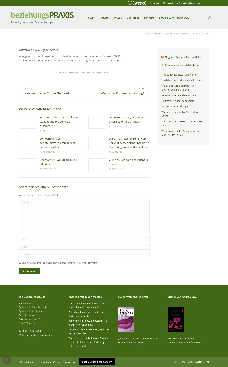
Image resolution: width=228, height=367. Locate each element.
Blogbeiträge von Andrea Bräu (182, 57)
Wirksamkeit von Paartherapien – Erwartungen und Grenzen (179, 87)
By (83, 72)
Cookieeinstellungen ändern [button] (97, 361)
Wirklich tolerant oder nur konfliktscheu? (182, 80)
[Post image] (27, 122)
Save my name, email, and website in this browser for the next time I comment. (60, 262)
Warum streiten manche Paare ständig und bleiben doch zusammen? (59, 121)
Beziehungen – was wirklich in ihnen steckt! (180, 67)
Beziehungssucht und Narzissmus (179, 95)
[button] (7, 360)
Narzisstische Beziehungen (175, 106)
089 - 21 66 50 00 (32, 330)
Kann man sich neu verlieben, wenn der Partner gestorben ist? (89, 331)
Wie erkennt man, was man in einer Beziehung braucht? (127, 119)
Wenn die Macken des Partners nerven (128, 162)
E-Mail (154, 2)
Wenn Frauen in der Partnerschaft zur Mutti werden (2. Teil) (181, 132)
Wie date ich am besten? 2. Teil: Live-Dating (180, 113)
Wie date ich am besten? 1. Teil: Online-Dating (182, 123)
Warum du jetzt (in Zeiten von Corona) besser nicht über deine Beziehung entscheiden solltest (129, 143)
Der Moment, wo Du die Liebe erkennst (58, 162)
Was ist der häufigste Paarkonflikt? (179, 74)
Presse (70, 72)
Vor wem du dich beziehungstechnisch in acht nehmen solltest (57, 143)
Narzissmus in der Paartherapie (178, 100)
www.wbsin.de (70, 362)
